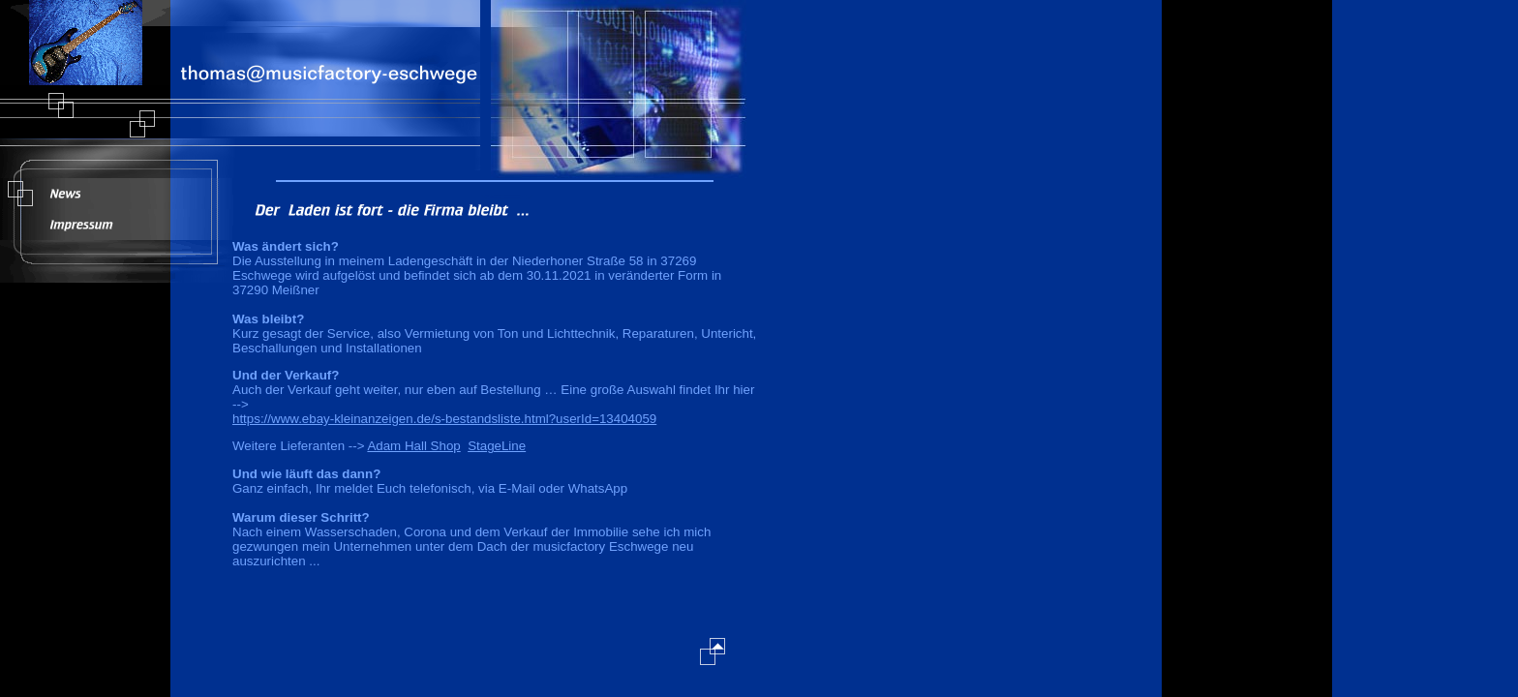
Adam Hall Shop (413, 446)
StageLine (497, 446)
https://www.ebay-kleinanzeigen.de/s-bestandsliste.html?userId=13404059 (444, 418)
